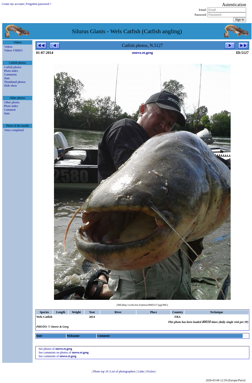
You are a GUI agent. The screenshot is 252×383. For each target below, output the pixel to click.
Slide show (10, 85)
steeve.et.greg (142, 53)
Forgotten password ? (38, 4)
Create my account (13, 4)
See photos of (55, 349)
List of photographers (123, 371)
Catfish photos (12, 67)
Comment (9, 109)
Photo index (11, 71)
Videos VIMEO (13, 50)
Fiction (151, 371)
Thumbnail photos (15, 82)
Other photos (11, 102)
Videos (8, 46)
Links (141, 371)
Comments (10, 74)
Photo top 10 (101, 371)
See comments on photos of (64, 352)
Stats (7, 78)
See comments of (57, 356)
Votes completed (14, 130)
